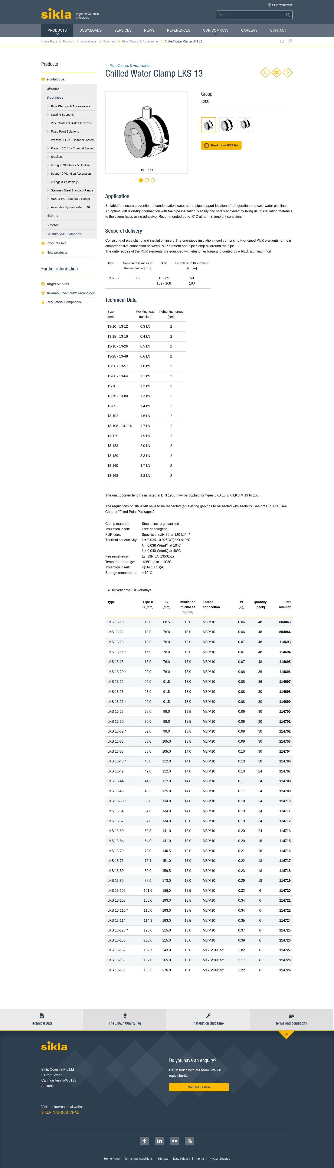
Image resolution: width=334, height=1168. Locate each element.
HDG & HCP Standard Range (68, 198)
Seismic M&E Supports (63, 234)
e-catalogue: (91, 41)
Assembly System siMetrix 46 (68, 207)
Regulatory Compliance (61, 302)
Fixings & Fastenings (62, 182)
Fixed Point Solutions (62, 131)
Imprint (199, 1158)
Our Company (216, 32)
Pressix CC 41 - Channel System (70, 148)
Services (123, 32)
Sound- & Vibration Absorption (68, 173)
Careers (249, 30)
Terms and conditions (138, 1158)
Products (57, 32)
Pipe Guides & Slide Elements (68, 123)
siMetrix (52, 216)
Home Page (51, 41)
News (149, 30)
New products (54, 252)
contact (278, 30)
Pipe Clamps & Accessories (142, 41)
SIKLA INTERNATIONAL (60, 1112)
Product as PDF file (221, 145)
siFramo (52, 88)
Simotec (52, 225)
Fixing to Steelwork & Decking (68, 165)
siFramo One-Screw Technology (68, 293)
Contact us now (199, 1087)
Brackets (54, 156)
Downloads (90, 30)
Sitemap (162, 1158)
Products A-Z (53, 243)
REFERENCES (178, 30)
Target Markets (55, 284)
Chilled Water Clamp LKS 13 (183, 41)
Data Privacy (181, 1158)
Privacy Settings (219, 1158)
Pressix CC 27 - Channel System (70, 140)
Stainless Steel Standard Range (69, 190)
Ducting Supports (60, 114)
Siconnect (112, 41)
